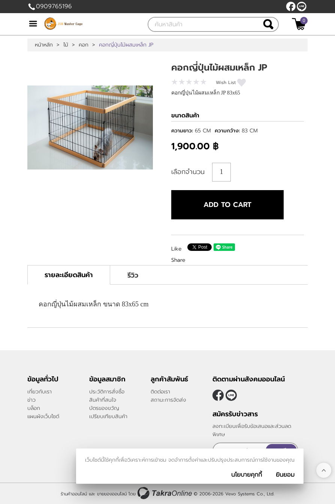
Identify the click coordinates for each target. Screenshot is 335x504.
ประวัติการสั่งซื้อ (106, 392)
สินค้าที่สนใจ (102, 400)
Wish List (226, 82)
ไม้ (65, 45)
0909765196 (54, 6)
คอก (83, 45)
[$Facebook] (291, 6)
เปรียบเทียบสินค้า (108, 416)
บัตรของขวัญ (104, 408)
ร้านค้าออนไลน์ (74, 493)
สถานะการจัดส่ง (168, 400)
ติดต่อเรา (160, 392)
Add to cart (227, 205)
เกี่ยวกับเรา (39, 392)
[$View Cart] (299, 24)
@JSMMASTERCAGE (302, 6)
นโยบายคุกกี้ (246, 474)
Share (178, 260)
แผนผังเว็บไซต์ (43, 416)
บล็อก (33, 408)
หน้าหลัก (44, 45)
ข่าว (31, 400)
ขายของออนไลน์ (112, 493)
